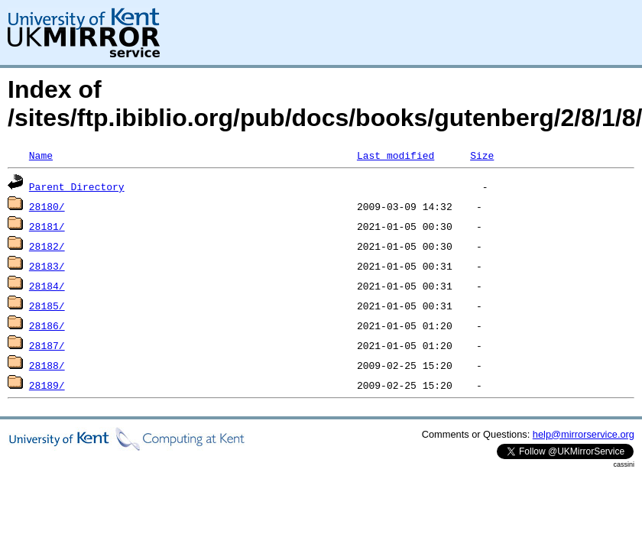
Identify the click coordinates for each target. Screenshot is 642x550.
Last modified (395, 155)
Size (482, 155)
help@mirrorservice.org (583, 434)
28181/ (47, 226)
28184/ (47, 286)
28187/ (47, 345)
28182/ (47, 246)
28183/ (47, 266)
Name (41, 155)
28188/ (47, 365)
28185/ (47, 305)
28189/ (47, 385)
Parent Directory (77, 186)
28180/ (47, 206)
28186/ (47, 325)
